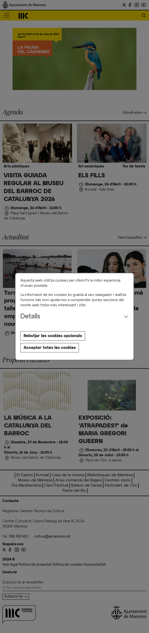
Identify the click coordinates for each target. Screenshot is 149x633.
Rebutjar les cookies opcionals (53, 336)
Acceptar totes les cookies (50, 348)
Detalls (30, 316)
